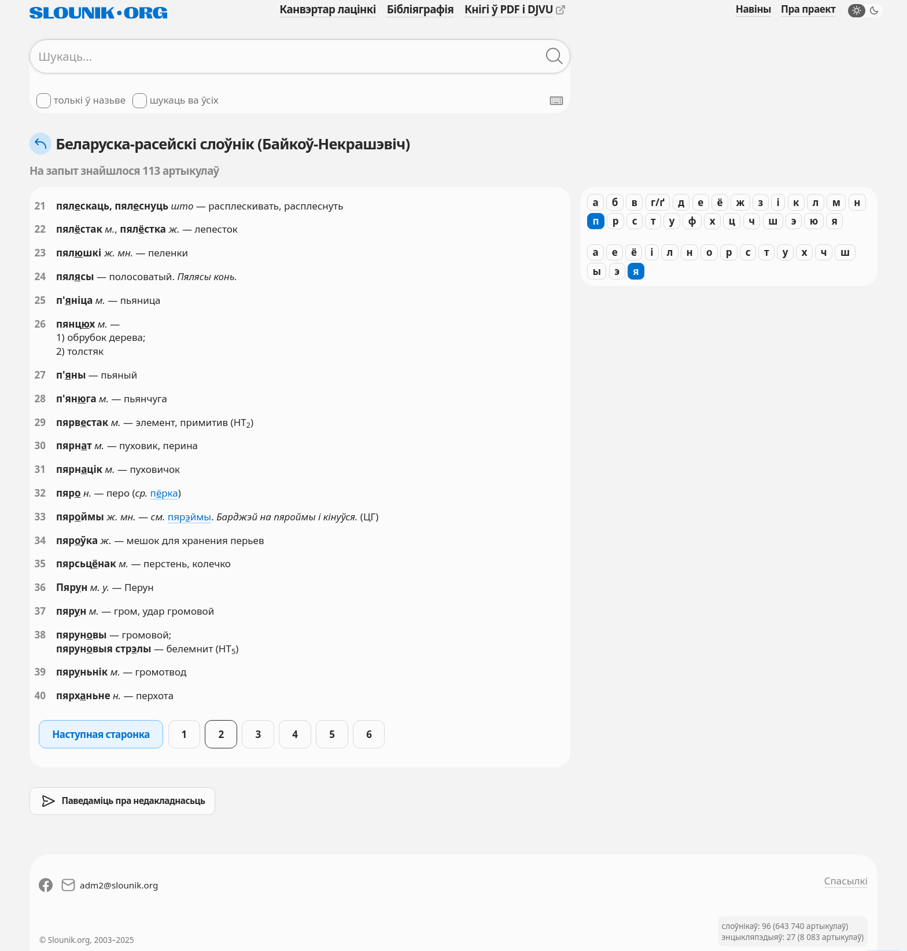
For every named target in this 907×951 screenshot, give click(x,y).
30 (40, 445)
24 (40, 276)
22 (40, 229)
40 (40, 695)
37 (40, 611)
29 (40, 422)
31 (40, 469)
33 (40, 516)
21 (40, 205)
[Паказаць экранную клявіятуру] (556, 101)
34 (40, 540)
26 (40, 324)
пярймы (189, 516)
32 (40, 493)
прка (164, 493)
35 (40, 563)
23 (40, 252)
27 (40, 374)
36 (40, 587)
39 (40, 671)
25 (40, 300)
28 (40, 398)
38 (40, 634)
